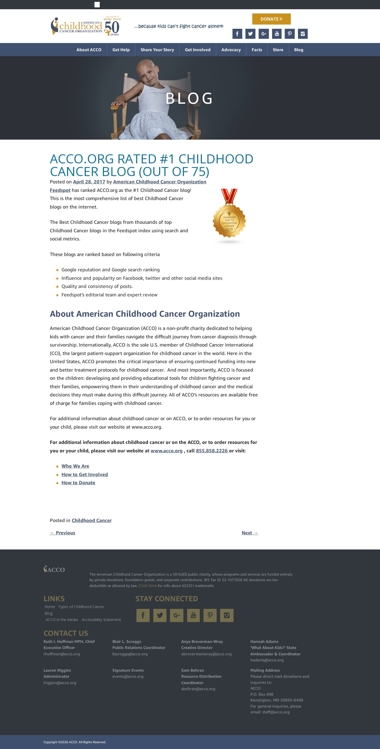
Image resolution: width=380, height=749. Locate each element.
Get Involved (198, 49)
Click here (148, 585)
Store (278, 49)
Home (50, 606)
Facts (257, 49)
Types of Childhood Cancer (81, 606)
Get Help (121, 49)
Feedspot (60, 190)
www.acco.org (167, 451)
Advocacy (231, 49)
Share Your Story (157, 49)
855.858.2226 (212, 451)
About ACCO (89, 49)
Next (250, 533)
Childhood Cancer (92, 520)
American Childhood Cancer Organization (159, 182)
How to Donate (78, 483)
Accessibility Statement (101, 619)
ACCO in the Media (62, 619)
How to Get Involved (84, 474)
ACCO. (73, 742)
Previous (62, 533)
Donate (271, 19)
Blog (298, 49)
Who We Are (75, 466)
